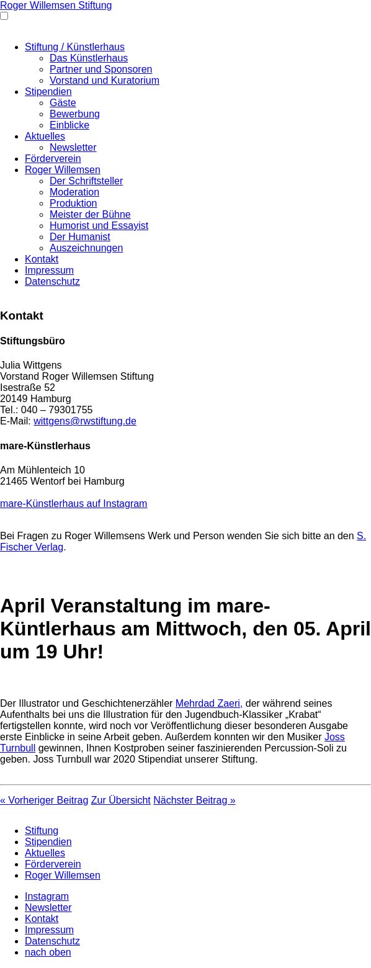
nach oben (48, 952)
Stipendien (48, 91)
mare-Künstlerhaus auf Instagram (73, 503)
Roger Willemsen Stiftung (56, 5)
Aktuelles (45, 136)
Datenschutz (52, 281)
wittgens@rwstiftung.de (85, 421)
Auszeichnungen (86, 248)
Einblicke (69, 125)
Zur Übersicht (121, 800)
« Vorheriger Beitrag (44, 800)
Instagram (47, 896)
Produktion (73, 203)
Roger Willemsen (63, 169)
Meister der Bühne (90, 214)
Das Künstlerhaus (89, 58)
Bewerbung (75, 114)
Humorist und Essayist (99, 225)
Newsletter (73, 147)
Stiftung (41, 830)
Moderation (74, 192)
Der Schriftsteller (86, 181)
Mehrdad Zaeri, (209, 703)
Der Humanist (80, 236)
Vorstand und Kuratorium (104, 80)
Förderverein (53, 158)
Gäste (63, 102)
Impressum (49, 270)
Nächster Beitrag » (194, 800)
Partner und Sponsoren (101, 69)
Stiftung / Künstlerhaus (75, 47)
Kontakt (41, 259)
